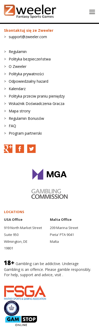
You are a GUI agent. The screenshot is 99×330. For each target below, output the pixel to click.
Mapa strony (19, 110)
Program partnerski (25, 133)
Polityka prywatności (26, 73)
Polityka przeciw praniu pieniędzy (37, 96)
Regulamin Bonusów (26, 118)
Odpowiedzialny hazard (28, 81)
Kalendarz (17, 88)
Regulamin (18, 51)
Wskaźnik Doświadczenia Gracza (36, 103)
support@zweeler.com (28, 36)
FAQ (12, 125)
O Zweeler (17, 66)
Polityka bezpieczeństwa (30, 58)
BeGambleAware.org (21, 279)
